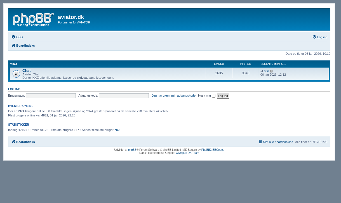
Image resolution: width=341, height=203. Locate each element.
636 (266, 71)
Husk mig (206, 95)
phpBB (132, 149)
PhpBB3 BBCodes (212, 149)
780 (116, 130)
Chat (13, 64)
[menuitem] (17, 37)
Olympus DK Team (187, 152)
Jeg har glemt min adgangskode (174, 95)
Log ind (14, 89)
